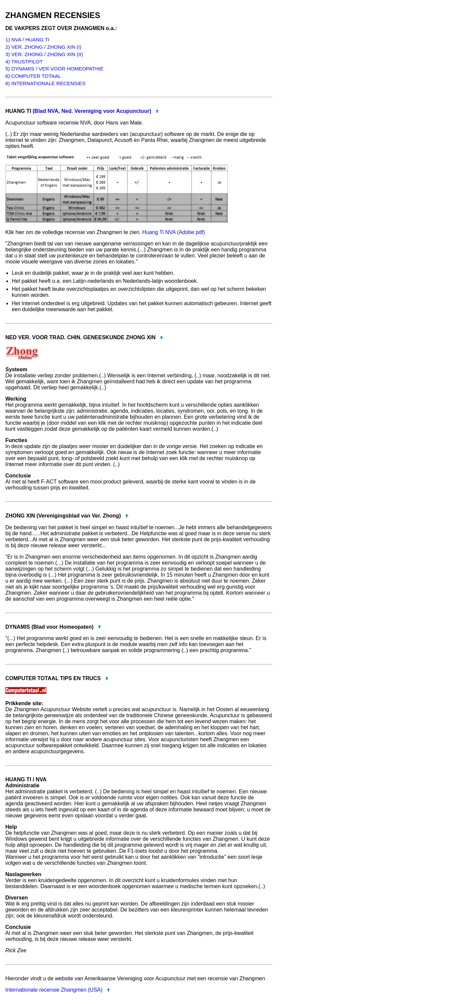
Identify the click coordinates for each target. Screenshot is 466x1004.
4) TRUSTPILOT (24, 61)
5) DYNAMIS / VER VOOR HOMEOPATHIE (54, 68)
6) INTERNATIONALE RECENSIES (45, 83)
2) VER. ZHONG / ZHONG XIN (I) (43, 47)
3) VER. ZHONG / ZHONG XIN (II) (44, 54)
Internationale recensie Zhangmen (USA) (54, 990)
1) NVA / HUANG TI (27, 39)
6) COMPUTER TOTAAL (33, 76)
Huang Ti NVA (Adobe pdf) (173, 232)
